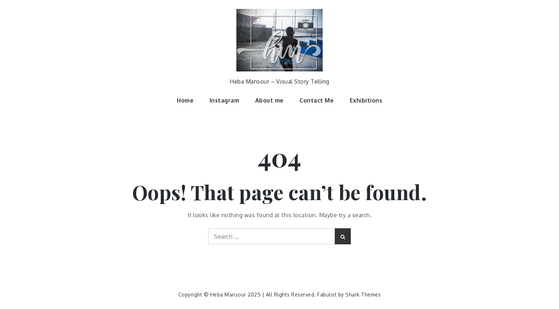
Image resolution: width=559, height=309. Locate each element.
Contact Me (316, 100)
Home (185, 100)
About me (269, 100)
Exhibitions (366, 100)
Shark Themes (363, 294)
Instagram (225, 100)
